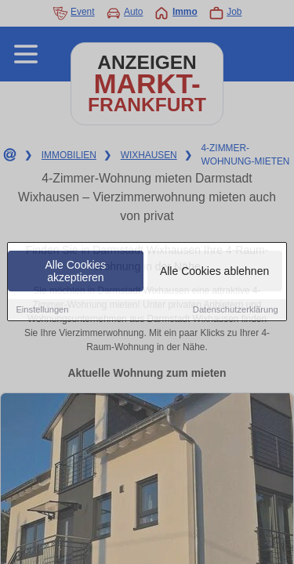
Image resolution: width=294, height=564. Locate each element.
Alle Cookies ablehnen (214, 272)
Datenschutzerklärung (235, 310)
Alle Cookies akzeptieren (76, 271)
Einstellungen (42, 310)
